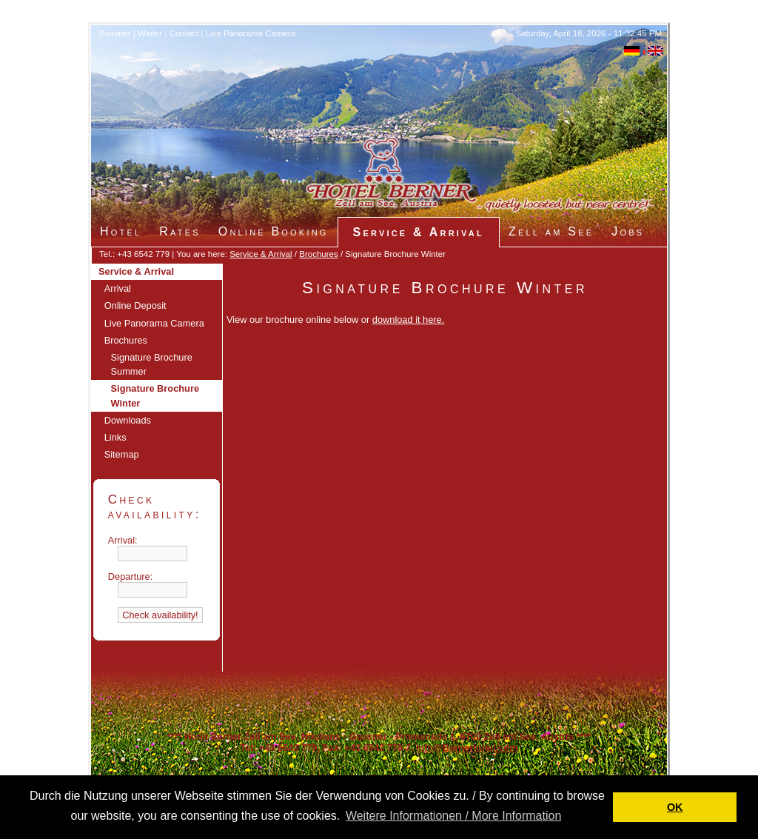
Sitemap (121, 454)
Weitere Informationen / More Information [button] (453, 815)
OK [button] (675, 807)
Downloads (127, 420)
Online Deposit (135, 305)
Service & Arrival (260, 254)
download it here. (408, 319)
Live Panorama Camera (251, 33)
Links (115, 437)
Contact (184, 33)
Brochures (318, 254)
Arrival (117, 288)
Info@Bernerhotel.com (467, 747)
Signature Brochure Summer (151, 364)
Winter (150, 33)
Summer (114, 33)
